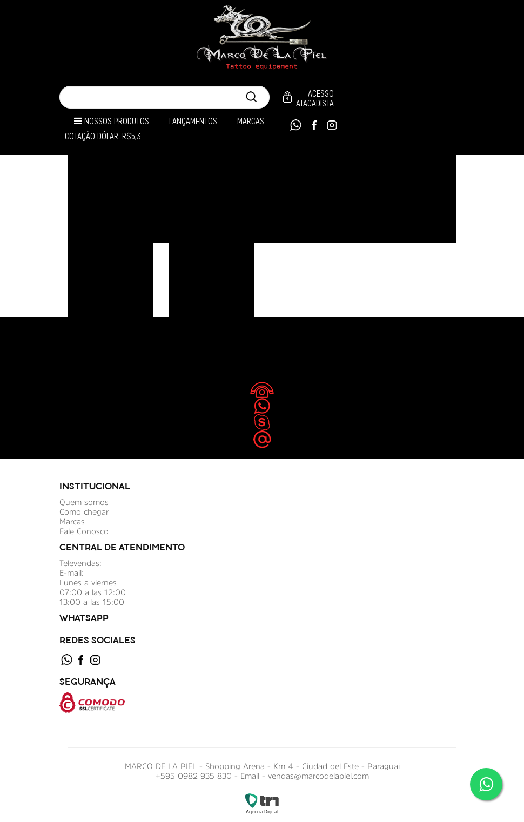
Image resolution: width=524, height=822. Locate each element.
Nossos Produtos (111, 121)
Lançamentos (193, 121)
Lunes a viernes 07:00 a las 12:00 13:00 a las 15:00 (92, 592)
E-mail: (71, 573)
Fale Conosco (84, 531)
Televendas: (80, 563)
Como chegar (84, 512)
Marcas (250, 121)
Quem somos (84, 502)
